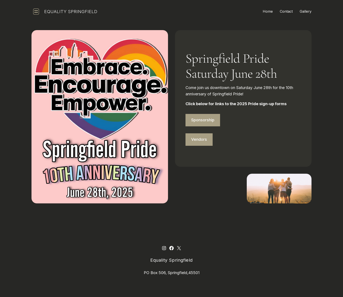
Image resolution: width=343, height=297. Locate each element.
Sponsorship (202, 120)
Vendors (199, 139)
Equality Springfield (70, 11)
